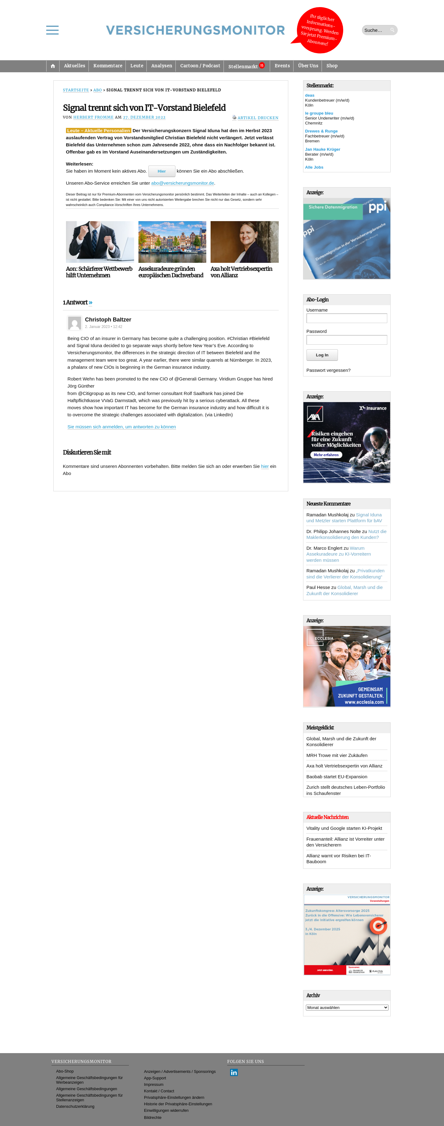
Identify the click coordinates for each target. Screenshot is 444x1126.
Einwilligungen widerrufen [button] (166, 1110)
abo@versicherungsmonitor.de (182, 183)
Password (316, 331)
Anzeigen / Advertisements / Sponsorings (180, 1071)
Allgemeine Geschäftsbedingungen (86, 1088)
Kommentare (107, 66)
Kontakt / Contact (159, 1091)
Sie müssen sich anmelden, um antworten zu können (122, 426)
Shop (332, 66)
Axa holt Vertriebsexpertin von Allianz (344, 765)
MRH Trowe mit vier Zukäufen (337, 755)
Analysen (161, 66)
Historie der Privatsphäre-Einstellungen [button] (178, 1104)
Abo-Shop (65, 1071)
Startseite (53, 66)
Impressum (153, 1084)
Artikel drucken (258, 118)
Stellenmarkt (246, 65)
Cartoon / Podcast (200, 66)
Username (317, 310)
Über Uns (308, 66)
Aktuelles (74, 66)
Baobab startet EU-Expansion (337, 776)
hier (265, 466)
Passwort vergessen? (328, 370)
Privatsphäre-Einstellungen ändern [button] (174, 1097)
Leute (136, 66)
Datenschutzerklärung (75, 1106)
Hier (162, 171)
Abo (97, 90)
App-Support (155, 1078)
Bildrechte (153, 1117)
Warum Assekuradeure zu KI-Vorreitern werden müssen (338, 554)
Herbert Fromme (93, 117)
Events (282, 66)
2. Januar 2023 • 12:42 (103, 327)
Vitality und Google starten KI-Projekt (344, 828)
